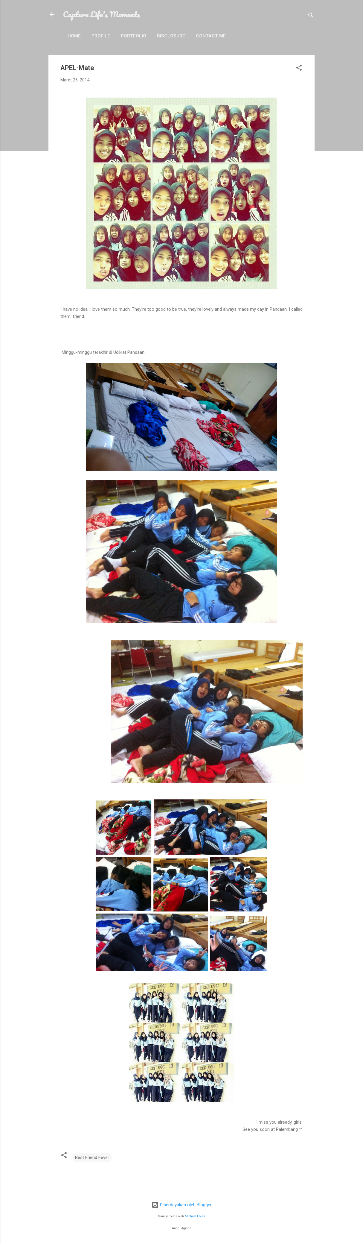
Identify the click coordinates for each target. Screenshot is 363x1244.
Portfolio (133, 36)
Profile (100, 36)
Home (74, 36)
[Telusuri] (311, 16)
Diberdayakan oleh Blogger (182, 1204)
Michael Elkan (195, 1216)
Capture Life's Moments (101, 14)
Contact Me (211, 36)
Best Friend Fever (92, 1157)
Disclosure (171, 36)
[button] (299, 68)
